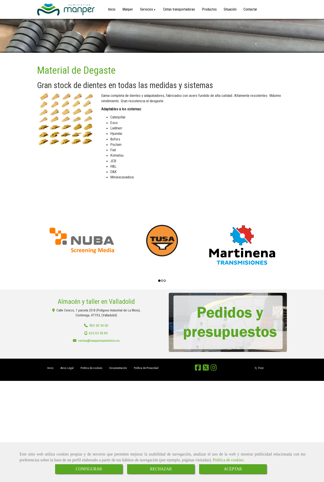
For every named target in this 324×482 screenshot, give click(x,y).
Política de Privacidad (146, 368)
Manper (127, 9)
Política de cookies (228, 460)
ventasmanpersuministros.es (99, 341)
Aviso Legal (67, 368)
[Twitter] (206, 369)
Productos (209, 9)
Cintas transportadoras (179, 9)
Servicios (148, 9)
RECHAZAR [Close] (161, 469)
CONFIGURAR (89, 469)
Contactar (250, 9)
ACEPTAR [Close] (233, 469)
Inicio (111, 9)
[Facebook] (198, 369)
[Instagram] (214, 369)
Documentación (118, 368)
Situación (230, 9)
